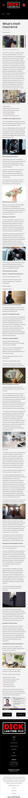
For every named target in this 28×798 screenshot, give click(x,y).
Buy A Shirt (14, 749)
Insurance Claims (14, 746)
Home (14, 739)
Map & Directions (14, 765)
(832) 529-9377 (14, 771)
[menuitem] (13, 788)
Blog (14, 752)
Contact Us (14, 755)
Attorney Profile (14, 742)
